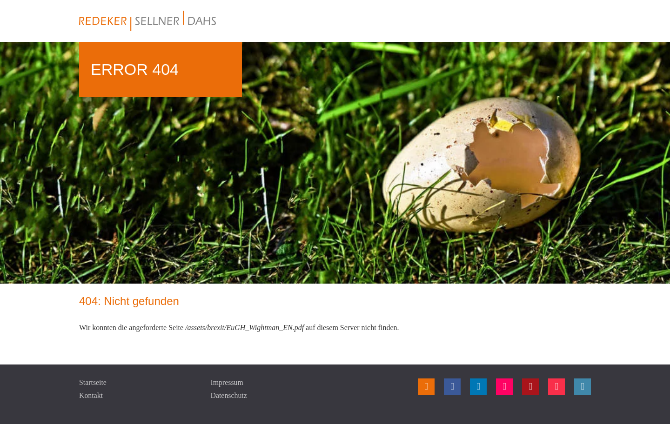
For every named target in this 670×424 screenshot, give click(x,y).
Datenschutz (229, 395)
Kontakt (91, 395)
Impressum (227, 382)
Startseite (93, 382)
